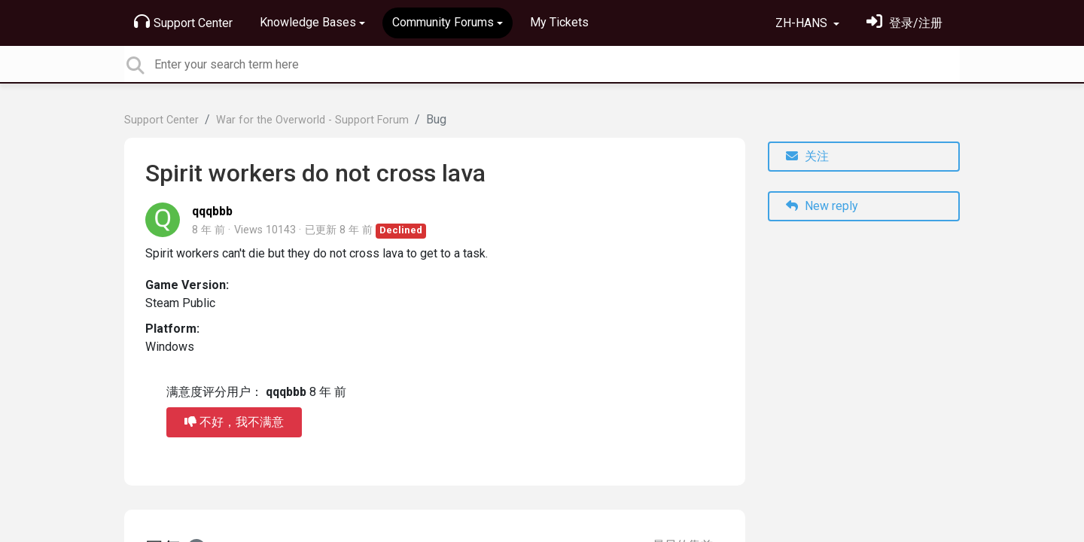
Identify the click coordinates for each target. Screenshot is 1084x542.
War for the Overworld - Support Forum (312, 120)
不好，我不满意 (234, 422)
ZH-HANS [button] (802, 23)
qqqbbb (212, 211)
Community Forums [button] (443, 22)
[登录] (904, 23)
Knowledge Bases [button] (308, 22)
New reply (822, 206)
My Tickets (559, 22)
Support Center (183, 22)
